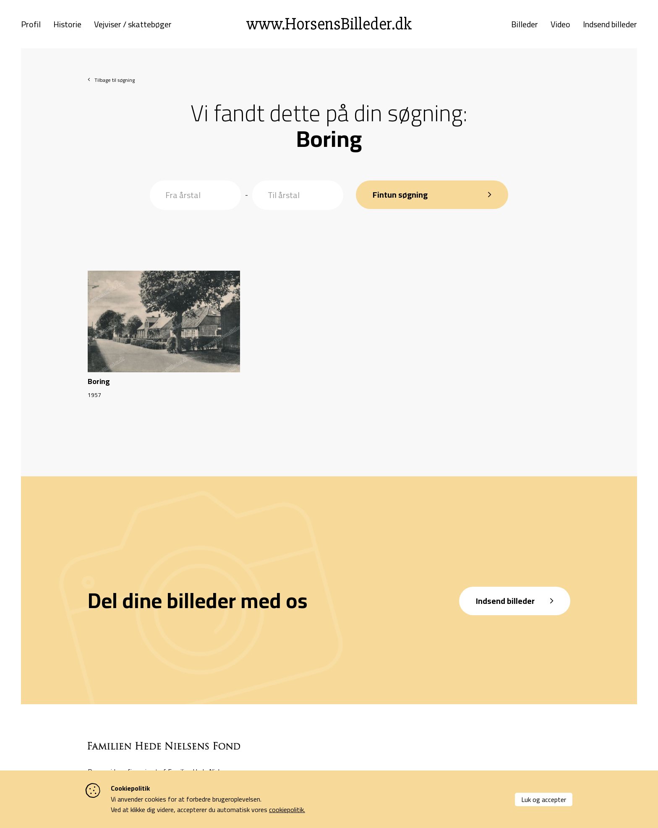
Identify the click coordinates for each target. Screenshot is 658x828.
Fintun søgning (400, 194)
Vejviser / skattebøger (133, 24)
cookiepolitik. (287, 809)
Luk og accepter (543, 799)
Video (560, 24)
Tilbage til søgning (114, 80)
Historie (67, 24)
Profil (31, 24)
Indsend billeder (610, 24)
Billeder (524, 24)
